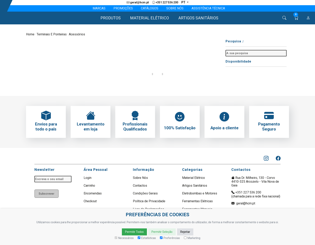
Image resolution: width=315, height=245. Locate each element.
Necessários (124, 238)
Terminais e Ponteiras (52, 34)
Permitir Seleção (162, 231)
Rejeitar (185, 231)
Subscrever (47, 193)
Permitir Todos (134, 231)
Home (30, 34)
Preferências (170, 238)
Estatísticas (147, 238)
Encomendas (93, 193)
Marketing (192, 238)
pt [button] (183, 2)
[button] (108, 18)
